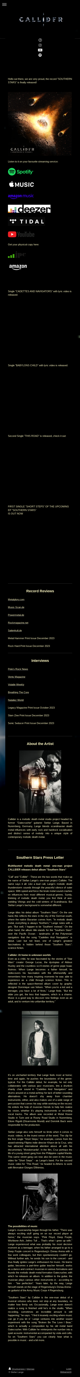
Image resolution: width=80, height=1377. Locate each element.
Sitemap (30, 1369)
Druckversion (17, 1369)
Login (68, 1369)
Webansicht (65, 1372)
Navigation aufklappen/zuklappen (40, 4)
